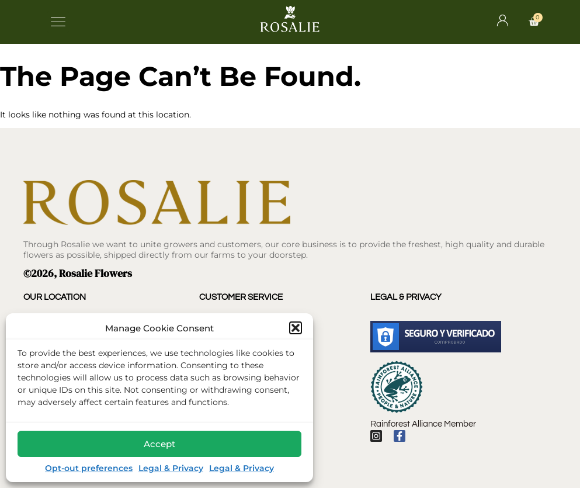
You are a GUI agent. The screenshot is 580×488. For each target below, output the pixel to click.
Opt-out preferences (89, 468)
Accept (159, 443)
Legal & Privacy (170, 468)
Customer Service (241, 297)
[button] (295, 328)
